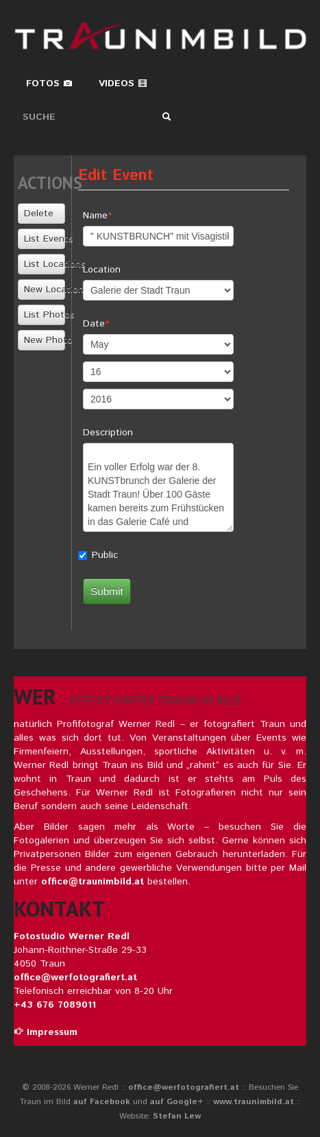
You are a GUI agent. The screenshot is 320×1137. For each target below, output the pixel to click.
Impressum (45, 1032)
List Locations (44, 264)
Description (108, 432)
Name (95, 215)
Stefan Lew (177, 1116)
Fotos (49, 83)
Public (105, 555)
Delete (38, 213)
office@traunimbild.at (92, 882)
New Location (44, 289)
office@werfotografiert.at (75, 977)
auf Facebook (101, 1102)
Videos (123, 83)
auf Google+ (177, 1102)
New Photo (44, 340)
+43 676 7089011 (55, 1005)
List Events (44, 239)
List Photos (44, 315)
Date (94, 324)
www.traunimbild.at (253, 1102)
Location (102, 270)
